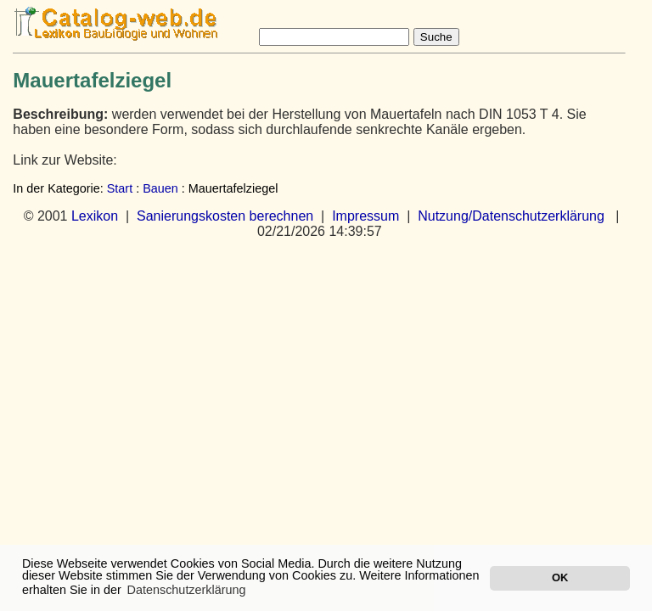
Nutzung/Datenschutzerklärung (511, 216)
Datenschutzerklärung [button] (186, 590)
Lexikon (94, 216)
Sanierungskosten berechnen (225, 216)
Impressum (365, 216)
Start (119, 188)
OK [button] (560, 577)
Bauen (160, 188)
